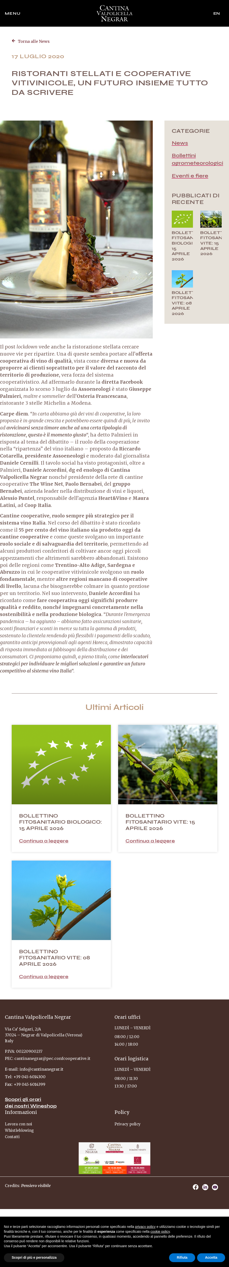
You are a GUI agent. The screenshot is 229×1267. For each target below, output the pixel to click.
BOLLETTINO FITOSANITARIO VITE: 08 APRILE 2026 (191, 303)
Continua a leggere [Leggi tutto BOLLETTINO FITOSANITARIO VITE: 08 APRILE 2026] (43, 976)
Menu (13, 13)
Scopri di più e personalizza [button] (34, 1257)
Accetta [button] (211, 1257)
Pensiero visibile (36, 1185)
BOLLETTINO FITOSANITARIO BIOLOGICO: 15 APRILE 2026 (191, 246)
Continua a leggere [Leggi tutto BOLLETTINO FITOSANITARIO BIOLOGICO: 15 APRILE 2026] (43, 841)
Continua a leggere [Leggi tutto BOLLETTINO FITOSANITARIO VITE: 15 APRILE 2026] (150, 841)
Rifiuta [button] (182, 1257)
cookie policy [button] (160, 1231)
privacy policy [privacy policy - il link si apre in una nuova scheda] (145, 1227)
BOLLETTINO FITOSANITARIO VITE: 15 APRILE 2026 (160, 822)
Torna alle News (34, 41)
